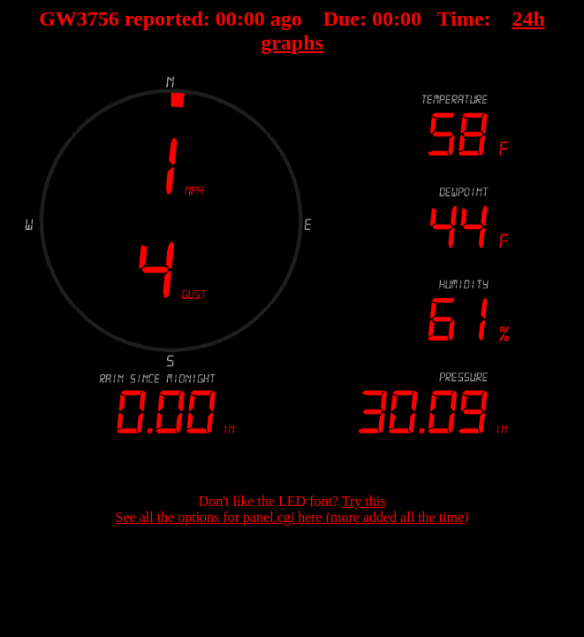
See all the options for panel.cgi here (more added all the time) (292, 517)
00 (226, 18)
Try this (364, 501)
